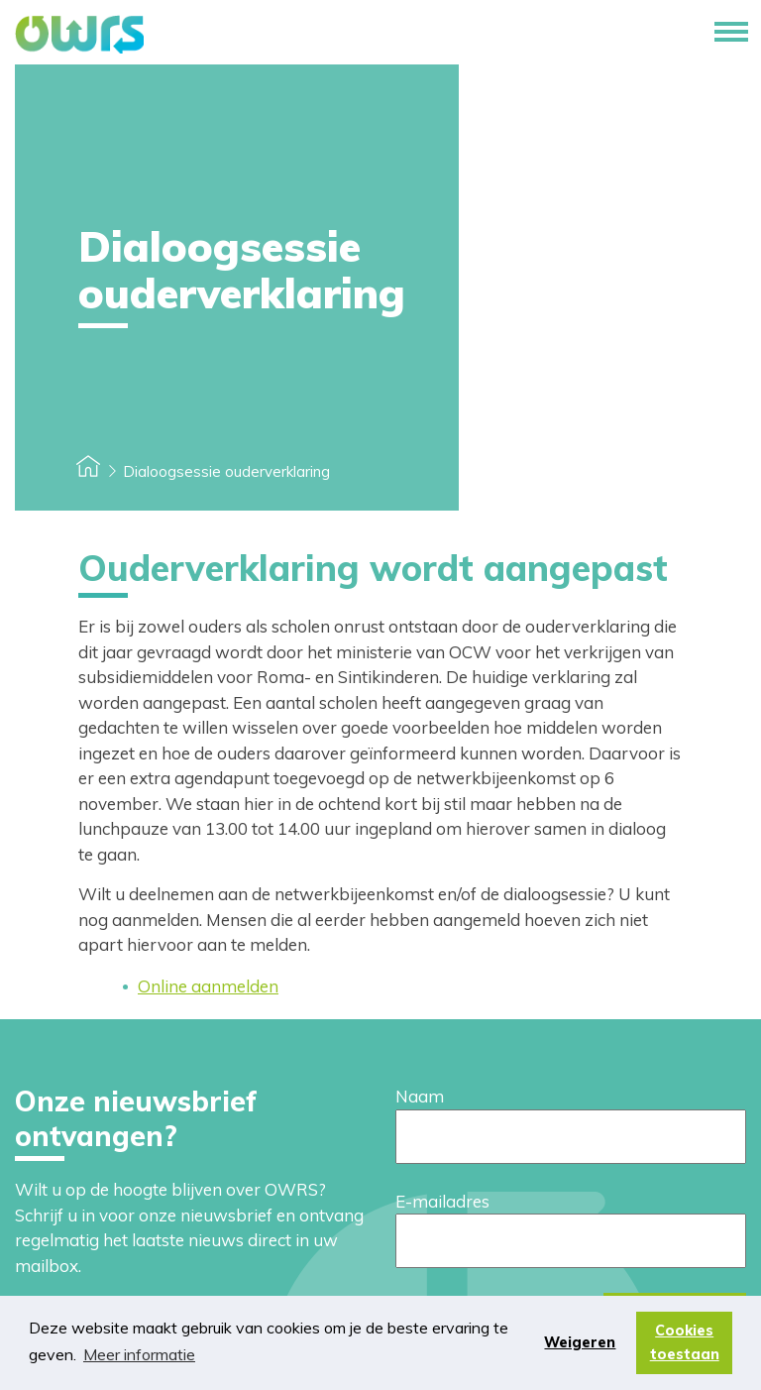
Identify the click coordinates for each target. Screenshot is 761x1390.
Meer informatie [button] (139, 1354)
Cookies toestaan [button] (684, 1342)
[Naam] (570, 1136)
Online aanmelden (208, 986)
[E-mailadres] (570, 1241)
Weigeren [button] (579, 1342)
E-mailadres (442, 1201)
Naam (419, 1096)
